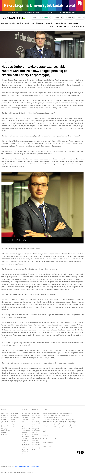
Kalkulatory (68, 17)
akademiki (49, 23)
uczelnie (20, 23)
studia (27, 23)
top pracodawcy (73, 23)
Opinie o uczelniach (32, 12)
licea (51, 26)
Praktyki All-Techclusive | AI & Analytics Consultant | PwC (36, 446)
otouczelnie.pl (5, 467)
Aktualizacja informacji (49, 439)
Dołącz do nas (13, 12)
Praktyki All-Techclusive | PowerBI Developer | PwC (36, 432)
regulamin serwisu (20, 467)
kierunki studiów (37, 23)
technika (59, 26)
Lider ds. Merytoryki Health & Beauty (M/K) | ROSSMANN (26, 442)
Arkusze (79, 17)
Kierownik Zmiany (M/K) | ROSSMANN (26, 434)
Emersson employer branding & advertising (21, 472)
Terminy (57, 17)
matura (66, 26)
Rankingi (49, 12)
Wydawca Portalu (48, 443)
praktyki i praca (60, 23)
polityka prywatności (32, 467)
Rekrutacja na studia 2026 (68, 12)
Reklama (45, 435)
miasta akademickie (8, 23)
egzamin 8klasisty (78, 26)
